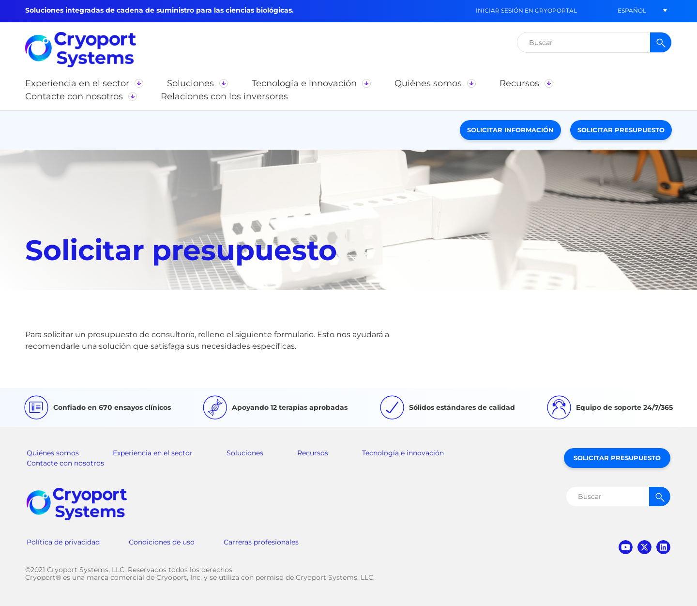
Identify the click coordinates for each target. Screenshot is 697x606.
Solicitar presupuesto (621, 130)
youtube (626, 547)
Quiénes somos (53, 453)
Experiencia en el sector (153, 453)
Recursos (312, 453)
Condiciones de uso (162, 542)
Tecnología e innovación (403, 453)
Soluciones (245, 453)
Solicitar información (510, 130)
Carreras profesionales (261, 542)
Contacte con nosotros (65, 463)
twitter (644, 547)
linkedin (663, 547)
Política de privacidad (63, 542)
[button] (631, 10)
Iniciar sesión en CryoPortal (526, 10)
